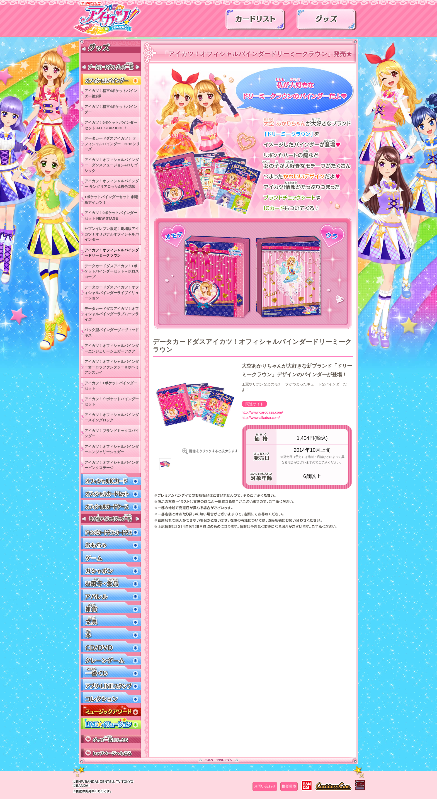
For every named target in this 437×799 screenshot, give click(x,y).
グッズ (326, 21)
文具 (111, 620)
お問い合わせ (265, 786)
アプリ (111, 685)
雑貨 (111, 608)
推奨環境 (289, 786)
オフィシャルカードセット (111, 492)
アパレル (111, 595)
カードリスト (255, 21)
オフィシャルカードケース (111, 505)
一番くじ (111, 672)
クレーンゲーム (111, 659)
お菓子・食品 (111, 582)
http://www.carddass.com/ (262, 412)
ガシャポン (111, 569)
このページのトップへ (218, 760)
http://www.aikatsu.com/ (261, 418)
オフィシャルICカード (111, 479)
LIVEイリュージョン (111, 723)
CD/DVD (111, 646)
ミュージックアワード (111, 710)
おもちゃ (111, 544)
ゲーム (111, 556)
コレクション (111, 697)
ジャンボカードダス (111, 531)
